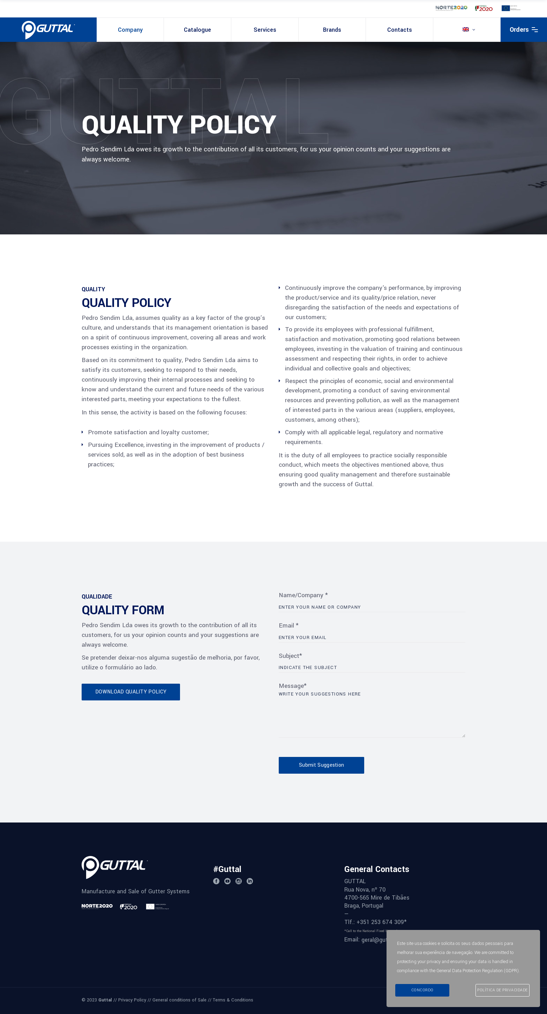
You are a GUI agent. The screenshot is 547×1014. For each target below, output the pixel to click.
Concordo (422, 990)
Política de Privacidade (502, 990)
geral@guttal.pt (381, 940)
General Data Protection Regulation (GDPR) (477, 971)
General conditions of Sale (179, 1000)
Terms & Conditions (233, 1000)
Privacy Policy (132, 1000)
